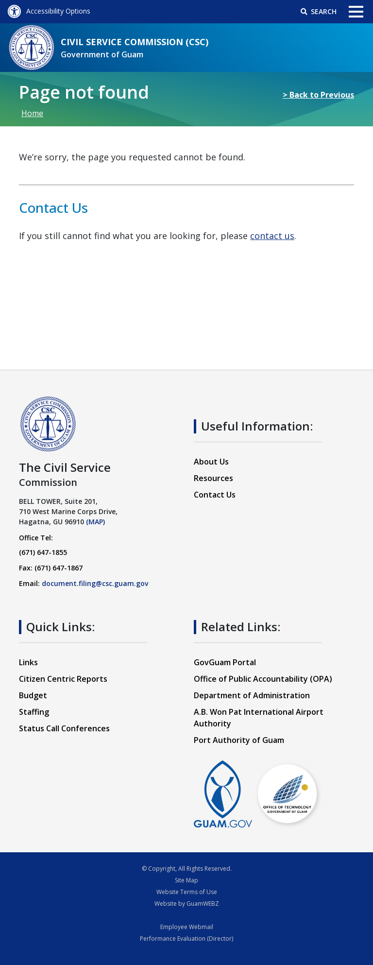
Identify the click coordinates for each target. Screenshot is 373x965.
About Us (211, 461)
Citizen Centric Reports (63, 678)
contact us (272, 235)
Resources (213, 478)
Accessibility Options (48, 11)
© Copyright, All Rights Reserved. (187, 868)
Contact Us (215, 494)
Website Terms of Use (186, 892)
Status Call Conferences (64, 728)
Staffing (34, 712)
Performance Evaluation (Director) (186, 938)
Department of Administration (252, 695)
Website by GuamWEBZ (186, 903)
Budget (33, 695)
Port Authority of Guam (239, 740)
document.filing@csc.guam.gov (95, 583)
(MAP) (95, 521)
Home (32, 113)
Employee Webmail (186, 927)
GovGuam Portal (225, 662)
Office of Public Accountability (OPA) (263, 678)
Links (28, 662)
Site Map (186, 880)
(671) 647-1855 (43, 552)
